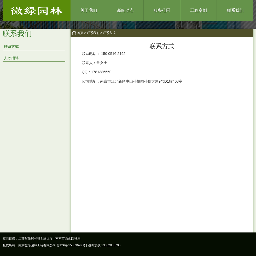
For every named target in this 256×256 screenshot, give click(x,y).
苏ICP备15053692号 (71, 245)
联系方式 (11, 46)
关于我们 (88, 10)
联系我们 (235, 10)
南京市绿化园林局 (67, 238)
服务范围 (162, 10)
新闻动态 (125, 10)
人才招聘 (11, 58)
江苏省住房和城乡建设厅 (35, 238)
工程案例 (198, 10)
